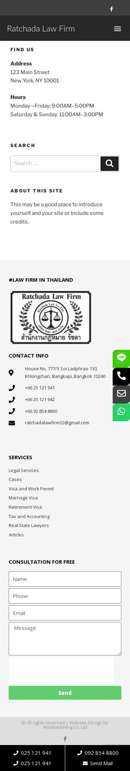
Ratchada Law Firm (41, 28)
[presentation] (61, 670)
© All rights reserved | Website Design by (65, 722)
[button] (117, 28)
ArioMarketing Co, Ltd (65, 727)
